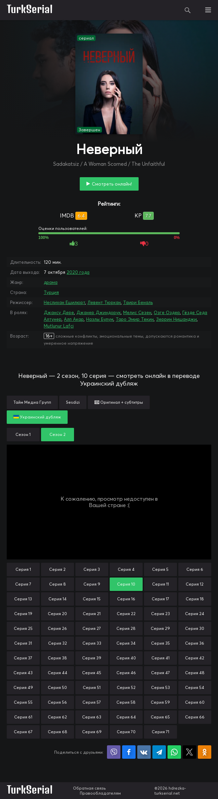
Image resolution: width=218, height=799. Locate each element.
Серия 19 (23, 613)
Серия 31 (23, 643)
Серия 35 (160, 643)
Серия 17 (160, 598)
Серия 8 (57, 584)
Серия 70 (126, 731)
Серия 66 (195, 716)
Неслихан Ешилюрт (64, 302)
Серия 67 (23, 731)
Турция (51, 292)
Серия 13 (23, 598)
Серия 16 (126, 598)
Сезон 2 (57, 434)
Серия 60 (195, 702)
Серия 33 (91, 643)
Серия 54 (194, 687)
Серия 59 (160, 702)
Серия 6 (194, 569)
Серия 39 (91, 657)
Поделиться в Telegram (159, 752)
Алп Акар (74, 319)
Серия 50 (57, 687)
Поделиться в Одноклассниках (204, 752)
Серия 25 (23, 628)
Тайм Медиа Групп (32, 402)
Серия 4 (126, 569)
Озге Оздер (167, 312)
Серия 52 (126, 687)
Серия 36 (194, 643)
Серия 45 (91, 672)
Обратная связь (89, 788)
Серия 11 (160, 584)
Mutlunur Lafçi (59, 326)
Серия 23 (160, 613)
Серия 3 (91, 569)
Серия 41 (160, 657)
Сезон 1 (23, 434)
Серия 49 (23, 687)
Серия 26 (57, 628)
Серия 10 (126, 584)
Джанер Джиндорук (98, 312)
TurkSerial (30, 10)
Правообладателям (100, 793)
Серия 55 (23, 702)
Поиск (188, 10)
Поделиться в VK (144, 752)
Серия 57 (91, 702)
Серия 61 (23, 716)
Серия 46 (126, 672)
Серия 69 (92, 731)
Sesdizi (73, 402)
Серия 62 (57, 716)
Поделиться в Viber (113, 752)
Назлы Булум (99, 319)
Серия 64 (126, 716)
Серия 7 (23, 584)
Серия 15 (92, 598)
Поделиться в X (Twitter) (189, 752)
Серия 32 (57, 643)
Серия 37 (23, 657)
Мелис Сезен (137, 312)
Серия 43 (23, 672)
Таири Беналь (138, 302)
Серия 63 (91, 716)
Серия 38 (57, 657)
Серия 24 (194, 613)
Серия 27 (91, 628)
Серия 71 (160, 731)
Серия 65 (160, 716)
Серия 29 (160, 628)
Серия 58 (126, 702)
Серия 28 (126, 628)
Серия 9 (91, 584)
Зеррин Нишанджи (176, 319)
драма (51, 282)
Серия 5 (160, 569)
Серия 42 (194, 657)
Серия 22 (126, 613)
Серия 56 (57, 702)
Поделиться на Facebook (129, 752)
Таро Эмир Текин (135, 319)
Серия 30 (194, 628)
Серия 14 (57, 598)
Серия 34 (126, 643)
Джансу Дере (59, 312)
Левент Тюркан (104, 302)
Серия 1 (23, 569)
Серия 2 (57, 569)
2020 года (78, 272)
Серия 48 (195, 672)
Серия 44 (57, 672)
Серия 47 (160, 672)
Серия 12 (195, 584)
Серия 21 (92, 613)
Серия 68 (57, 731)
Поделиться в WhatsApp (174, 752)
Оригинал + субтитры (119, 402)
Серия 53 (160, 687)
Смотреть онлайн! (112, 184)
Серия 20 (57, 613)
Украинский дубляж (37, 416)
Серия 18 (195, 598)
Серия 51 (92, 687)
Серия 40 (126, 657)
